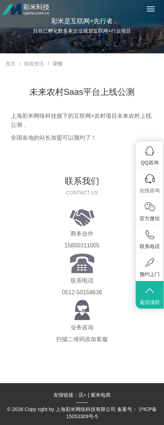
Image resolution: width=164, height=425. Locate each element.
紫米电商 (101, 395)
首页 (10, 64)
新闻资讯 (34, 64)
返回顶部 (150, 295)
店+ (82, 395)
